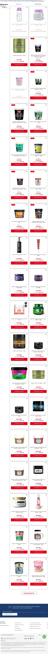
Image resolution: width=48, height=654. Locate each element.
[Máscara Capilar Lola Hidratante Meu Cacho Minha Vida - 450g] (19, 153)
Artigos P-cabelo (17, 1)
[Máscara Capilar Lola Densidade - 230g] (19, 541)
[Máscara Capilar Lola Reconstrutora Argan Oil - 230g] (38, 153)
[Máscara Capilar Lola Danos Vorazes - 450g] (19, 573)
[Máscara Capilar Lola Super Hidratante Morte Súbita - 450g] (38, 219)
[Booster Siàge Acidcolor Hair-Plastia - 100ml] (38, 252)
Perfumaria (11, 1)
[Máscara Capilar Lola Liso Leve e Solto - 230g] (38, 120)
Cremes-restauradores (25, 1)
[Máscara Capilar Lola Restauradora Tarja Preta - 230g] (38, 86)
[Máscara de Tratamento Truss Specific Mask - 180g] (38, 348)
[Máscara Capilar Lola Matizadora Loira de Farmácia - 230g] (19, 86)
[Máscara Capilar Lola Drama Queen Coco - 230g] (38, 186)
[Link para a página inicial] (2, 1)
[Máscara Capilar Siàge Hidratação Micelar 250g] (19, 284)
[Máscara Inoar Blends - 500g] (19, 348)
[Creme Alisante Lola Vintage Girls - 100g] (19, 219)
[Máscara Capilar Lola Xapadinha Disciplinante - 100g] (19, 380)
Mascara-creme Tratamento (37, 1)
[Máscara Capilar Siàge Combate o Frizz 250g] (38, 284)
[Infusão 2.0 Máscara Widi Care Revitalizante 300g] (38, 477)
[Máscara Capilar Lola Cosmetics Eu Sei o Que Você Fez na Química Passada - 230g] (38, 53)
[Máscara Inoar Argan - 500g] (19, 53)
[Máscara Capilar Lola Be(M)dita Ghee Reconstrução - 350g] (38, 541)
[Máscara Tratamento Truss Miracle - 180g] (19, 412)
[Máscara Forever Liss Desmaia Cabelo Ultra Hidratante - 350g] (38, 573)
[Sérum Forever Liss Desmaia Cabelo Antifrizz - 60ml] (38, 509)
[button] (27, 22)
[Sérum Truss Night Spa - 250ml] (19, 252)
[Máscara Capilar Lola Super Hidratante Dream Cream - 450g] (19, 120)
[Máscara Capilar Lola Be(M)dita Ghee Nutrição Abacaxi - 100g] (19, 444)
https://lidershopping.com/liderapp (11, 645)
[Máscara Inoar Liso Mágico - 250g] (38, 380)
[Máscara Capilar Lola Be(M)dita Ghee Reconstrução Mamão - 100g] (19, 477)
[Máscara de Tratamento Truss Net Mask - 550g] (38, 412)
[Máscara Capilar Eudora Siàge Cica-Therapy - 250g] (19, 509)
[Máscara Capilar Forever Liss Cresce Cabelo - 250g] (38, 316)
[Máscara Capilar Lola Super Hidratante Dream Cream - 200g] (19, 186)
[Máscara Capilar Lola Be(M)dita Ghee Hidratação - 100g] (38, 444)
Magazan (6, 1)
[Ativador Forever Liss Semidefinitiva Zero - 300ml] (19, 21)
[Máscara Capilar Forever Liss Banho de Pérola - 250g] (38, 21)
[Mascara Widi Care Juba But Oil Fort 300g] (19, 316)
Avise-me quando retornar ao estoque (19, 31)
